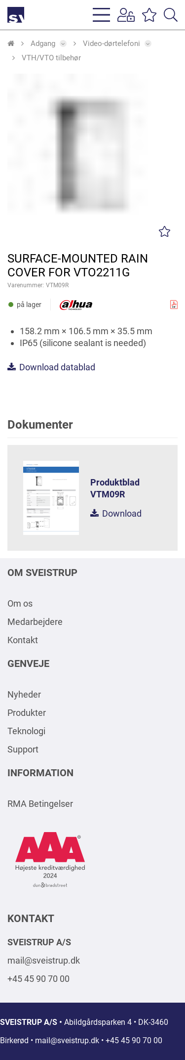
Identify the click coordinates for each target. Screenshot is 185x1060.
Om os (20, 603)
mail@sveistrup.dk (43, 960)
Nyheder (24, 694)
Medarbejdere (35, 622)
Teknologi (26, 731)
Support (22, 749)
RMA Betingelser (40, 803)
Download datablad (51, 367)
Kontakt (22, 640)
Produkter (26, 712)
